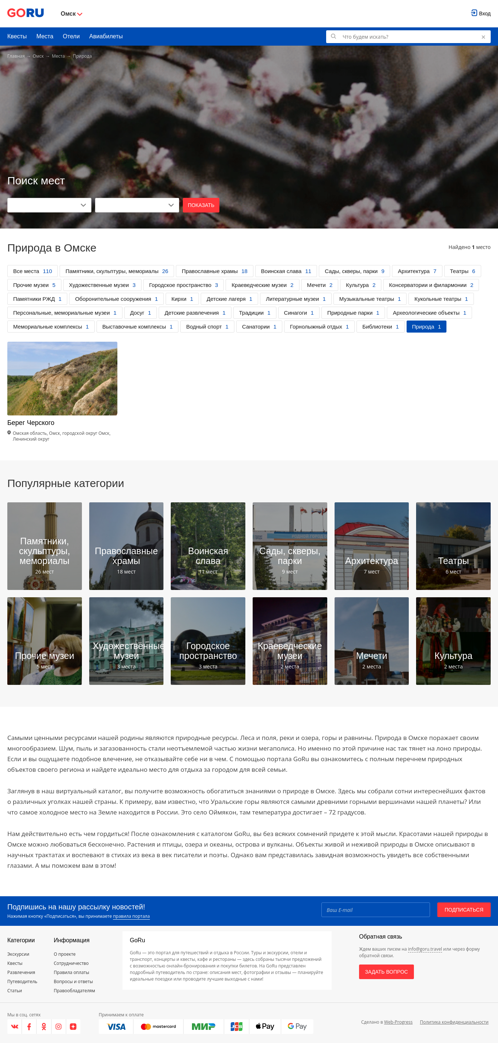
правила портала (131, 916)
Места (44, 36)
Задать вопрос (386, 972)
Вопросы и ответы (73, 981)
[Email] (375, 909)
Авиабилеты (106, 36)
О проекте (65, 954)
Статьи (14, 991)
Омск (38, 56)
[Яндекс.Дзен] (73, 1026)
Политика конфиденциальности (454, 1022)
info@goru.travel (425, 949)
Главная (16, 56)
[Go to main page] (25, 13)
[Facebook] (29, 1026)
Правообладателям (74, 991)
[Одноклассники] (44, 1026)
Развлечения (21, 972)
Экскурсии (18, 954)
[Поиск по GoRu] (408, 36)
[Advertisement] (249, 117)
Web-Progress (398, 1022)
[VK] (14, 1026)
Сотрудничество (71, 963)
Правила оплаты (71, 972)
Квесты (17, 36)
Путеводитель (22, 981)
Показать (201, 205)
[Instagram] (59, 1026)
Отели (71, 36)
